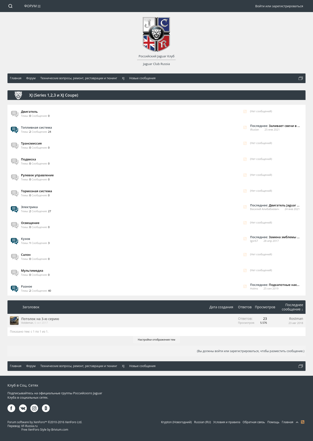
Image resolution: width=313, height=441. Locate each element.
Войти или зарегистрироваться (279, 6)
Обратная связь (254, 422)
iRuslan (254, 129)
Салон (26, 254)
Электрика (29, 207)
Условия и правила (226, 422)
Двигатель (29, 111)
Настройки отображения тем (156, 339)
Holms (254, 288)
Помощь (273, 422)
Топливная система (36, 127)
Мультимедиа (32, 270)
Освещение (30, 223)
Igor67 (254, 241)
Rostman (296, 318)
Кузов (25, 239)
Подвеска (28, 159)
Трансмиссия (31, 143)
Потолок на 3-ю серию (40, 318)
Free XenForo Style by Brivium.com (44, 430)
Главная (287, 422)
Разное (26, 286)
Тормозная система (36, 191)
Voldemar (27, 322)
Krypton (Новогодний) (176, 422)
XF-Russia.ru (29, 426)
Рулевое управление (37, 175)
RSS (245, 111)
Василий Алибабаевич (264, 209)
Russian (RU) (202, 422)
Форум (30, 6)
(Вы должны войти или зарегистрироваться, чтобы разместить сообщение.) (250, 351)
